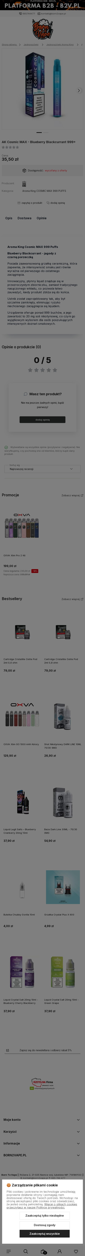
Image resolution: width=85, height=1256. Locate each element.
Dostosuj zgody (44, 1225)
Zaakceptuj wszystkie (44, 1233)
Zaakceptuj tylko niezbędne (44, 1215)
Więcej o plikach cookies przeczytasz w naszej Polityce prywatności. (42, 1206)
